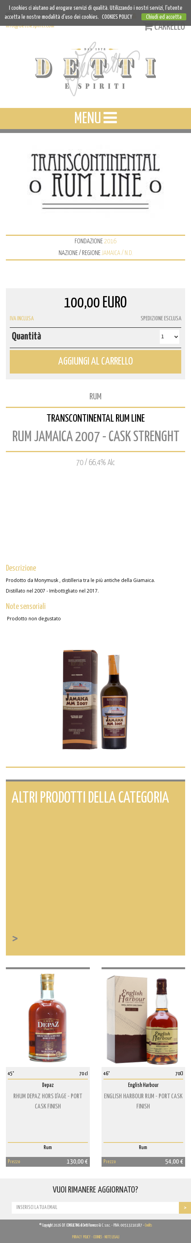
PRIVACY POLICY (81, 1237)
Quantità (26, 336)
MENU (95, 118)
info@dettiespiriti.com (30, 26)
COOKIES (97, 1237)
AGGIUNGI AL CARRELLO (95, 361)
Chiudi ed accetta (164, 17)
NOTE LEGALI (112, 1237)
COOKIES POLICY (117, 17)
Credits (148, 1225)
